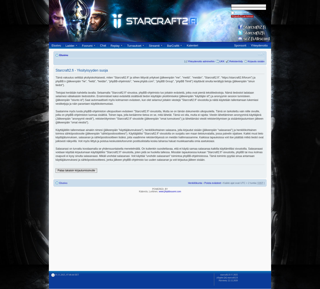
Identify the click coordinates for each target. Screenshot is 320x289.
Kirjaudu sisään (256, 61)
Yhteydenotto (259, 45)
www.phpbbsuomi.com (170, 191)
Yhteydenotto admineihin (201, 61)
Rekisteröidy (236, 61)
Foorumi (87, 45)
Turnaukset (134, 45)
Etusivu (56, 45)
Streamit (154, 45)
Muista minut (241, 12)
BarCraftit (173, 45)
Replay (115, 45)
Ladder (70, 45)
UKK (222, 61)
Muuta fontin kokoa (261, 54)
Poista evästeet (212, 183)
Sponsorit (240, 45)
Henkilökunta (195, 183)
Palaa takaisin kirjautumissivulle (76, 170)
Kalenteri (192, 45)
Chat (103, 45)
